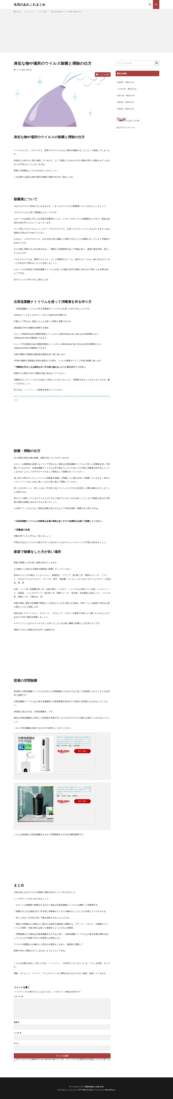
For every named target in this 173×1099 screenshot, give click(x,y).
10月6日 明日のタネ (125, 82)
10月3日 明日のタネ (125, 102)
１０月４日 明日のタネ (127, 89)
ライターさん (29, 12)
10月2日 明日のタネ (125, 109)
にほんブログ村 (127, 120)
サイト (16, 1043)
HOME (18, 12)
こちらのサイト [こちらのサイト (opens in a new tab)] (29, 389)
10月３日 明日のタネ (126, 95)
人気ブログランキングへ (125, 127)
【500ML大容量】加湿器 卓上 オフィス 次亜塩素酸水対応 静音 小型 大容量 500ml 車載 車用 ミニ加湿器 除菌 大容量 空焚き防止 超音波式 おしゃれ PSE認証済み (74, 790)
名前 (17, 1022)
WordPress (110, 1090)
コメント (18, 996)
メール (17, 1033)
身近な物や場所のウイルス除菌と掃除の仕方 (66, 12)
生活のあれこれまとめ (29, 4)
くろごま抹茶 (42, 12)
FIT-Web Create (86, 1090)
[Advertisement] (86, 32)
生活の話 (28, 70)
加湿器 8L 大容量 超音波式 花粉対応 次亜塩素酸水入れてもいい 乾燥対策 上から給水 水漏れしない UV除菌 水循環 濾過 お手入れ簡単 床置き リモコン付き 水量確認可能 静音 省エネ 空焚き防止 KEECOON (74, 740)
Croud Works (54, 963)
